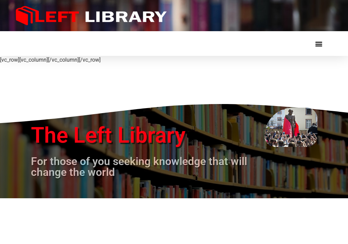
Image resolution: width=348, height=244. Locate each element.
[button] (318, 43)
